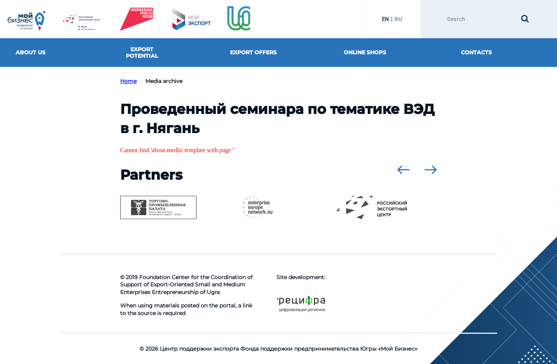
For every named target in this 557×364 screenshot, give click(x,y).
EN (385, 19)
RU (398, 19)
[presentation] (403, 169)
